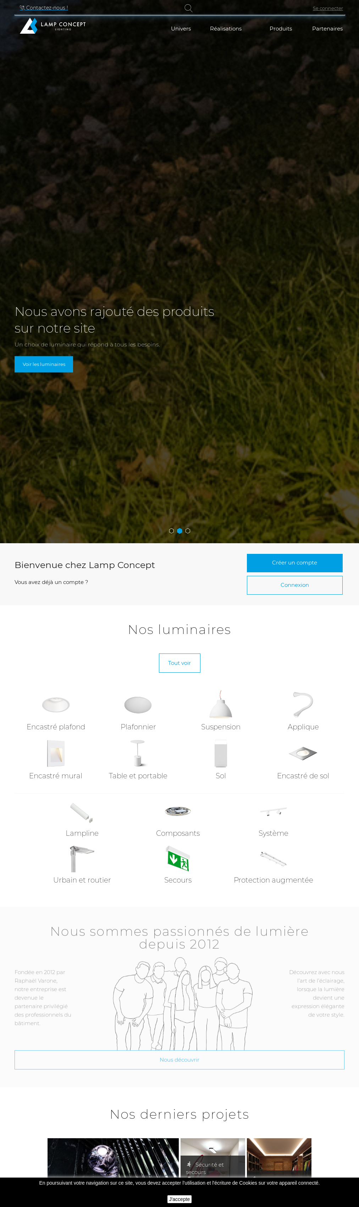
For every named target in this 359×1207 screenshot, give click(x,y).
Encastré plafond (56, 727)
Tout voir (179, 663)
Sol (221, 776)
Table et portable (138, 776)
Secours (178, 880)
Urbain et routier (82, 880)
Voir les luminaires (44, 364)
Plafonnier (138, 727)
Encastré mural (55, 776)
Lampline (82, 833)
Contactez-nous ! (46, 8)
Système (273, 833)
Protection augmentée (273, 880)
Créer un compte (294, 562)
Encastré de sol (303, 776)
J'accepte (179, 1199)
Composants (178, 833)
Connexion (295, 585)
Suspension (221, 727)
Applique (303, 727)
